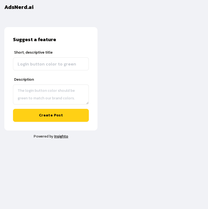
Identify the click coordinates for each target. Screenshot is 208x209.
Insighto (61, 136)
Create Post (51, 115)
